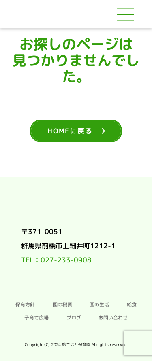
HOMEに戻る (69, 131)
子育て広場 (36, 317)
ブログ (73, 317)
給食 (132, 305)
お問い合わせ (113, 317)
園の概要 (62, 305)
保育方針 (25, 305)
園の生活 (99, 305)
